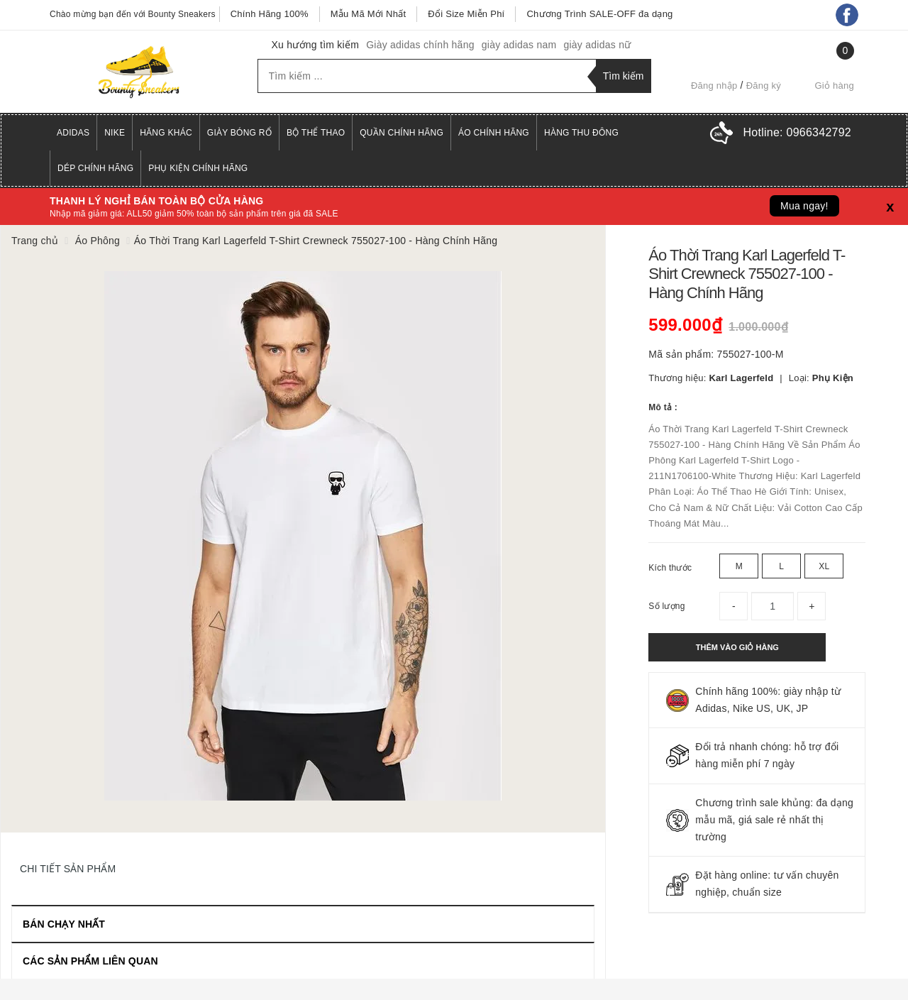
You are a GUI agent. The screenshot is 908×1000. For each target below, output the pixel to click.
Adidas (73, 133)
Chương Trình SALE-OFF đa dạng (599, 14)
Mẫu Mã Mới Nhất (368, 14)
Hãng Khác (166, 133)
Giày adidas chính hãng (420, 44)
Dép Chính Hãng (95, 168)
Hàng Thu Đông (581, 133)
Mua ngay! (804, 205)
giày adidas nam (519, 44)
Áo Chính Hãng (493, 133)
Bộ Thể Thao (316, 133)
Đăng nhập (714, 85)
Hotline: (797, 132)
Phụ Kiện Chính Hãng (198, 168)
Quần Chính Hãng (401, 133)
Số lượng (666, 606)
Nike (114, 133)
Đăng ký (763, 85)
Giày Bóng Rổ (239, 133)
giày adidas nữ (597, 44)
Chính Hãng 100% (270, 14)
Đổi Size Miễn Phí (466, 14)
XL (824, 566)
